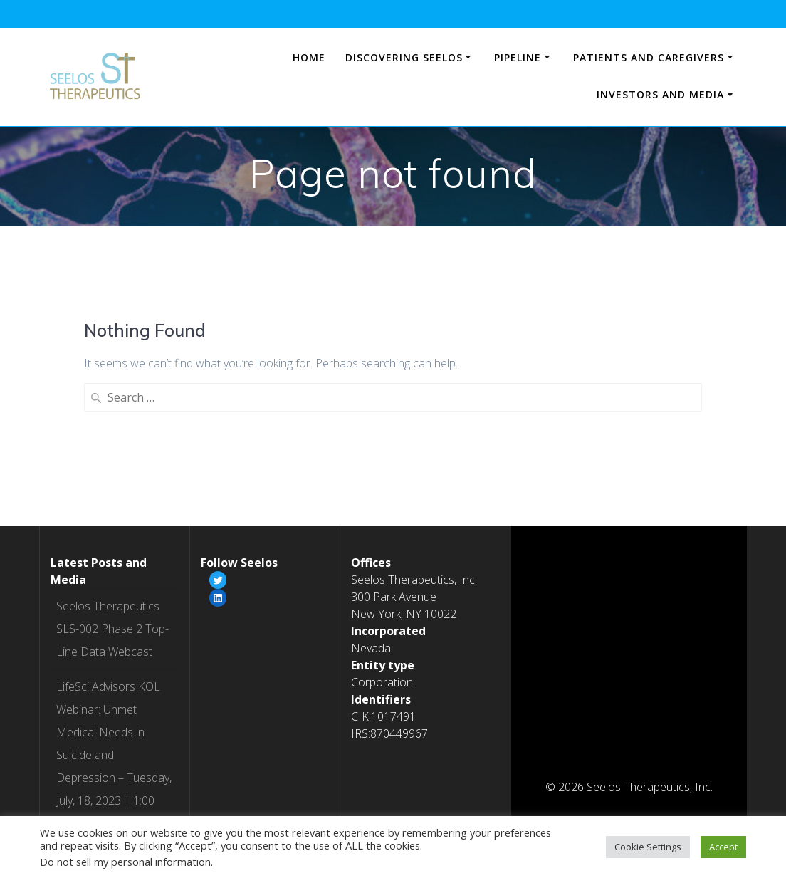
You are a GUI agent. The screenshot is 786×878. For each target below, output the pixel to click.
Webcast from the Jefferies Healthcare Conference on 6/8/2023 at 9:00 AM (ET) (107, 787)
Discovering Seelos (404, 57)
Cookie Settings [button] (647, 846)
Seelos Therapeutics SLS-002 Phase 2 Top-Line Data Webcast (112, 467)
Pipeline (517, 57)
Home (309, 57)
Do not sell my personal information (125, 862)
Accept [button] (723, 846)
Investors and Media (660, 94)
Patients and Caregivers (648, 57)
